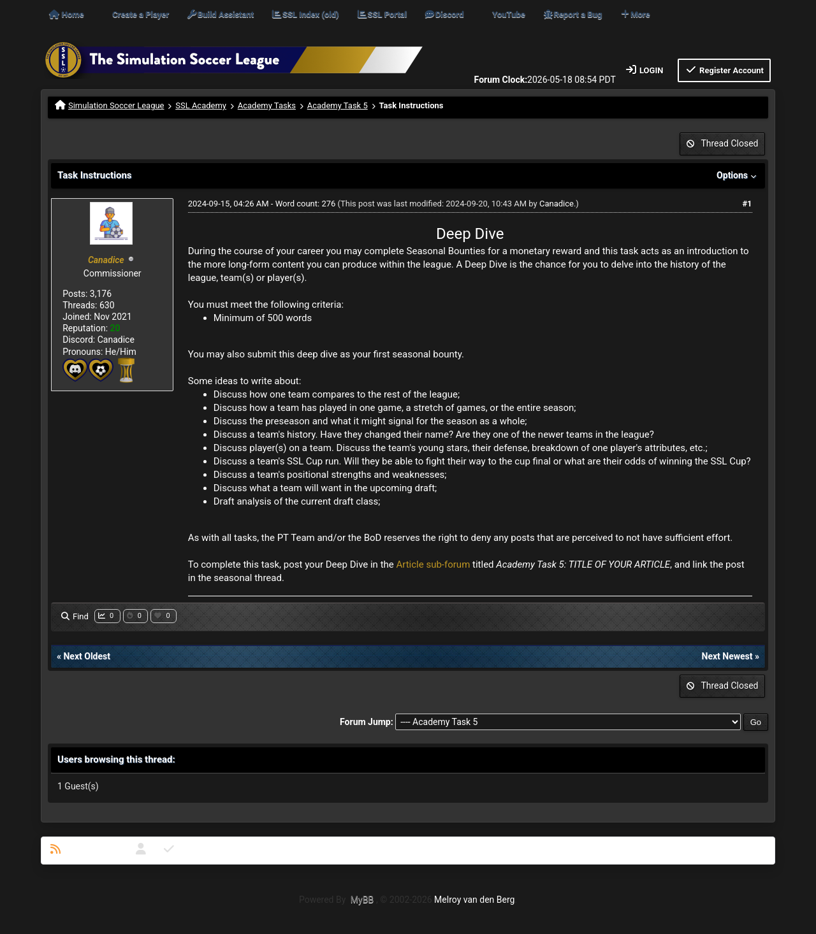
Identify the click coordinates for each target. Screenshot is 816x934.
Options (738, 175)
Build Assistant (220, 14)
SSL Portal (381, 14)
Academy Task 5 (337, 105)
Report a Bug (572, 14)
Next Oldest (86, 656)
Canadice (556, 203)
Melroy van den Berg (474, 899)
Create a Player (140, 14)
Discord (443, 14)
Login (644, 69)
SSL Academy (200, 105)
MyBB (362, 899)
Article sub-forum (433, 564)
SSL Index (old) (305, 14)
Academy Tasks (267, 105)
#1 (747, 203)
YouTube (508, 14)
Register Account (724, 69)
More (635, 14)
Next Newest (727, 656)
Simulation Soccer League (116, 105)
